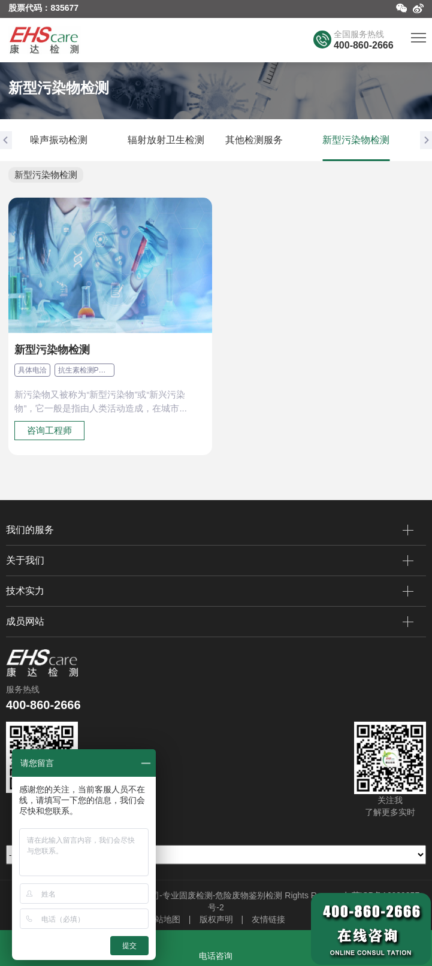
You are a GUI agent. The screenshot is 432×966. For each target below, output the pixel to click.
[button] (6, 140)
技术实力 (209, 591)
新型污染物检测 (45, 174)
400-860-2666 (364, 45)
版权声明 (216, 919)
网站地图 (163, 919)
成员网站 (209, 622)
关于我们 (209, 561)
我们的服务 (209, 530)
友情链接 (268, 919)
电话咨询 (215, 956)
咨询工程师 (49, 430)
